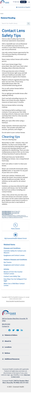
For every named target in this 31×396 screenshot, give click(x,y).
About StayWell (10, 301)
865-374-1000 (6, 324)
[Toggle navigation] (2, 7)
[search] (14, 23)
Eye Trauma (7, 262)
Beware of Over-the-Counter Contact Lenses (13, 273)
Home (1, 13)
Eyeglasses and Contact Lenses (14, 255)
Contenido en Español (24, 7)
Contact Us (5, 326)
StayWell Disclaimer (19, 301)
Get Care (16, 2)
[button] (29, 2)
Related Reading (8, 18)
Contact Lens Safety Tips (12, 276)
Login (23, 2)
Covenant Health (7, 381)
